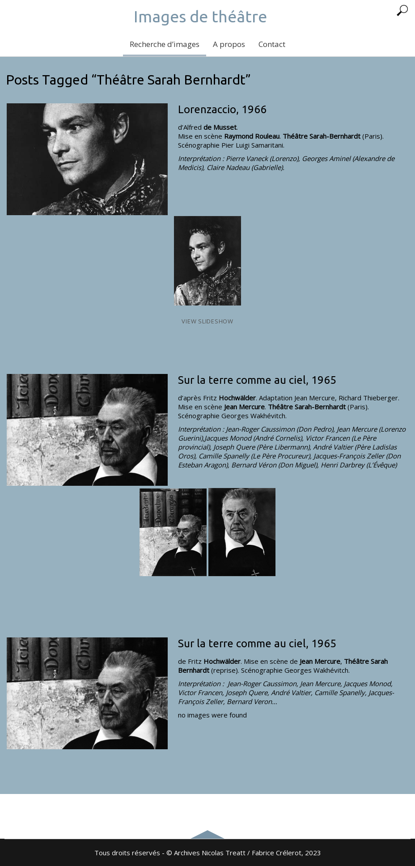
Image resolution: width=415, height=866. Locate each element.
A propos (229, 44)
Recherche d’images (164, 44)
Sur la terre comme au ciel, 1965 (257, 380)
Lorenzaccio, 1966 (222, 109)
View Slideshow (207, 321)
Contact (271, 44)
